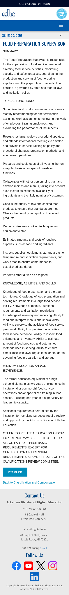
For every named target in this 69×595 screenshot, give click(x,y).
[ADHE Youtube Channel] (28, 564)
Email (43, 548)
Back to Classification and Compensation (29, 482)
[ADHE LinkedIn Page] (34, 575)
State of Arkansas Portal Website (34, 4)
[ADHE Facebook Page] (16, 564)
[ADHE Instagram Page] (52, 564)
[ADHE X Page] (40, 564)
